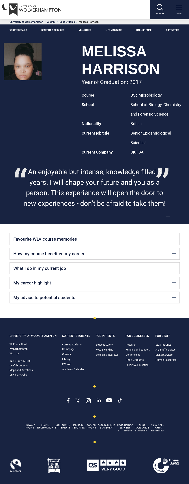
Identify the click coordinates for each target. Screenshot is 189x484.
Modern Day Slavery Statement (125, 427)
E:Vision (66, 364)
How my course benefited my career (94, 254)
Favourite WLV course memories (94, 239)
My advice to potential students (94, 297)
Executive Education (137, 365)
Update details (18, 29)
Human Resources (166, 359)
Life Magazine (114, 29)
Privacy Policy (30, 426)
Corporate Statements (62, 426)
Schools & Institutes (107, 354)
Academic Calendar (73, 369)
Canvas (66, 354)
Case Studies (67, 22)
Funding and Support (138, 349)
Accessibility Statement (106, 426)
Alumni (51, 22)
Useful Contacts (19, 365)
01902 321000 (23, 361)
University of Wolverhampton (26, 22)
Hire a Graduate (135, 359)
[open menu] (179, 9)
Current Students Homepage (72, 347)
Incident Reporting (79, 426)
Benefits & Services (52, 29)
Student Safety (104, 344)
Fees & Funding (104, 349)
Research (131, 344)
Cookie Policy (91, 426)
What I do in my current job (94, 268)
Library (66, 359)
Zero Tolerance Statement (141, 427)
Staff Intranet (163, 344)
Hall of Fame (143, 29)
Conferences (133, 354)
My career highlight (94, 283)
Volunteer (85, 29)
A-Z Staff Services (165, 349)
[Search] (160, 9)
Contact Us (172, 29)
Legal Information (44, 426)
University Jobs (18, 374)
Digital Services (164, 354)
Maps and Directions (21, 370)
